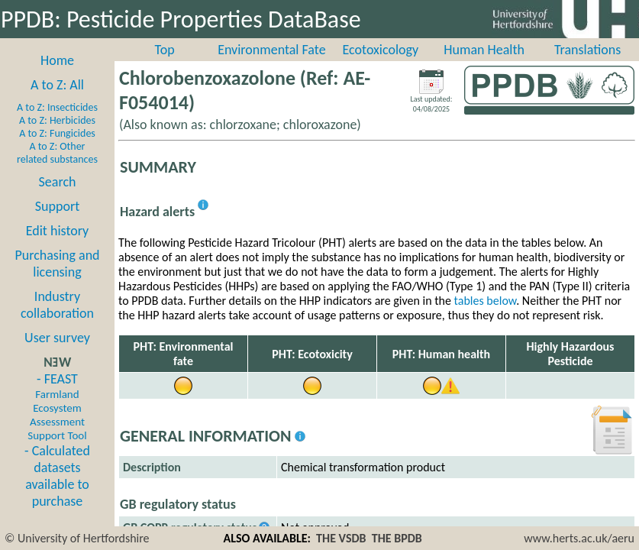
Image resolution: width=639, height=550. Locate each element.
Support (57, 206)
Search (57, 181)
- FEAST (56, 406)
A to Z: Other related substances (57, 153)
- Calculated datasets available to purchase (57, 476)
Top (165, 49)
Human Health (484, 49)
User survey (57, 337)
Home (57, 60)
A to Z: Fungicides (57, 133)
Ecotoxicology (381, 49)
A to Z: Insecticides (57, 107)
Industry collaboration (57, 305)
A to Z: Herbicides (57, 120)
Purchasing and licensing (57, 263)
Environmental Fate (271, 49)
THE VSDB (341, 538)
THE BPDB (397, 538)
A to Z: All (57, 84)
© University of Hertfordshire (77, 538)
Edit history (57, 230)
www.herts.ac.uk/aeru (579, 538)
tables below (485, 300)
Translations (587, 49)
